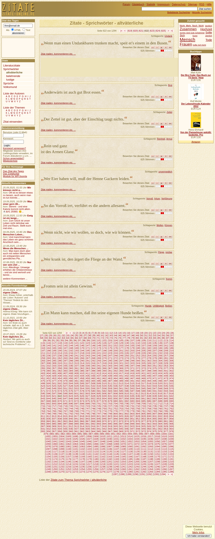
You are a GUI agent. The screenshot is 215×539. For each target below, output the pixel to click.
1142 (95, 454)
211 (43, 353)
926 (149, 426)
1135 (47, 454)
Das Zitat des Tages (13, 171)
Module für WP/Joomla (15, 176)
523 (43, 386)
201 (121, 350)
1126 (116, 451)
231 (155, 353)
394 (127, 370)
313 (76, 363)
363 (88, 368)
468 (138, 378)
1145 (116, 454)
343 (110, 365)
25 (167, 333)
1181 (102, 459)
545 (166, 386)
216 (71, 353)
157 (143, 345)
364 (93, 368)
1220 (109, 464)
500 (48, 383)
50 (141, 335)
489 (121, 381)
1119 (68, 451)
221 (99, 353)
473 (166, 378)
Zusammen (188, 29)
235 (43, 355)
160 (160, 345)
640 (160, 396)
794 (82, 413)
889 (76, 423)
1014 (130, 436)
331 (43, 365)
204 (138, 350)
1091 (136, 446)
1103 (89, 449)
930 (171, 426)
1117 (54, 451)
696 (71, 403)
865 (76, 421)
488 (116, 381)
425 (166, 373)
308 (48, 363)
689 (166, 401)
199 (110, 350)
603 (88, 393)
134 (149, 343)
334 (60, 365)
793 (76, 413)
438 (104, 376)
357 (54, 368)
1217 (89, 464)
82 (146, 338)
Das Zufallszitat (11, 173)
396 (138, 370)
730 (127, 406)
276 (138, 358)
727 (110, 406)
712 (160, 403)
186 (171, 348)
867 (88, 421)
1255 (89, 469)
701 (99, 403)
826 (127, 416)
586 (127, 391)
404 (48, 373)
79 (133, 338)
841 (76, 418)
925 (143, 426)
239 (65, 355)
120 (71, 343)
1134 (170, 451)
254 (149, 355)
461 (99, 378)
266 (82, 358)
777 (121, 411)
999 (158, 434)
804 (138, 413)
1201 (109, 461)
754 (127, 408)
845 (99, 418)
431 (65, 376)
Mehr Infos (198, 532)
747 (88, 408)
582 (104, 391)
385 (76, 370)
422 (149, 373)
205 (143, 350)
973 (143, 431)
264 (71, 358)
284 (48, 360)
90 (49, 340)
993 (124, 434)
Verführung (166, 198)
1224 (136, 464)
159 (155, 345)
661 (143, 398)
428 (48, 376)
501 (54, 383)
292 (93, 360)
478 (60, 381)
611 (132, 393)
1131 (150, 451)
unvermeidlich (165, 171)
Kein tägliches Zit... (14, 320)
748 (93, 408)
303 (155, 360)
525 (54, 386)
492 (138, 381)
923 (132, 426)
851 (132, 418)
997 (147, 434)
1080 (61, 446)
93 (62, 340)
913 (76, 426)
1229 (170, 464)
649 (76, 398)
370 (127, 368)
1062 (68, 444)
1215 (75, 464)
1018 (157, 436)
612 (138, 393)
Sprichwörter (11, 69)
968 (116, 431)
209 (166, 350)
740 (48, 408)
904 (160, 423)
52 (150, 335)
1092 (143, 446)
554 (82, 388)
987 (91, 434)
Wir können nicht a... (17, 188)
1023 (61, 439)
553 (76, 388)
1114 (164, 449)
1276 (102, 471)
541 (143, 386)
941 (99, 429)
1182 (109, 459)
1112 (150, 449)
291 (88, 360)
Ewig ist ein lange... (18, 216)
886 (60, 423)
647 (65, 398)
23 (159, 333)
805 (143, 413)
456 (71, 378)
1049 (109, 441)
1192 (47, 461)
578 (82, 391)
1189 (157, 459)
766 (60, 411)
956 (48, 431)
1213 (61, 464)
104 (116, 340)
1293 (155, 474)
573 (54, 391)
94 (66, 340)
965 (99, 431)
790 (60, 413)
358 (60, 368)
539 (132, 386)
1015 (136, 436)
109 (143, 340)
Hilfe (209, 4)
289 (76, 360)
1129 (136, 451)
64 (67, 338)
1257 (102, 469)
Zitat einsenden (12, 121)
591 (155, 391)
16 (128, 333)
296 (116, 360)
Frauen (186, 44)
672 (71, 401)
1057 (164, 441)
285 (54, 360)
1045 (82, 441)
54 (159, 335)
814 (60, 416)
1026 (82, 439)
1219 (102, 464)
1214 (68, 464)
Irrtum (157, 198)
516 (138, 383)
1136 (54, 454)
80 (137, 338)
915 (88, 426)
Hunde (148, 306)
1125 (109, 451)
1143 (102, 454)
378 (171, 368)
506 (82, 383)
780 (138, 411)
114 (171, 340)
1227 (157, 464)
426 (171, 373)
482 (82, 381)
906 (171, 423)
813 (54, 416)
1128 (130, 451)
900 (138, 423)
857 (166, 418)
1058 (170, 441)
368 (116, 368)
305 (166, 360)
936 (71, 429)
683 (132, 401)
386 (82, 370)
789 (54, 413)
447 (155, 376)
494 (149, 381)
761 (166, 408)
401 (166, 370)
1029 (102, 439)
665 (166, 398)
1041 (54, 441)
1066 (95, 444)
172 (93, 348)
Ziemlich (208, 36)
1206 (143, 461)
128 (116, 343)
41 (102, 335)
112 (160, 340)
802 (127, 413)
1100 (68, 449)
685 (143, 401)
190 (60, 350)
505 (76, 383)
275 (132, 358)
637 (143, 396)
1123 (95, 451)
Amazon (195, 141)
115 (43, 343)
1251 (61, 469)
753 (121, 408)
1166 (130, 456)
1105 (102, 449)
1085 (95, 446)
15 (124, 333)
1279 (123, 471)
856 (160, 418)
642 (171, 396)
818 (82, 416)
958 (60, 431)
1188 (150, 459)
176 (116, 348)
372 (138, 368)
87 (167, 338)
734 (149, 406)
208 (160, 350)
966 (104, 431)
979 (46, 434)
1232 (61, 466)
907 (43, 426)
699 (88, 403)
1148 (136, 454)
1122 (89, 451)
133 (143, 343)
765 (54, 411)
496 (160, 381)
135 (155, 343)
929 (166, 426)
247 (110, 355)
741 (54, 408)
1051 (123, 441)
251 (132, 355)
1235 (82, 466)
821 (99, 416)
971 (132, 431)
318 (104, 363)
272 (116, 358)
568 (160, 388)
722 (82, 406)
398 (149, 370)
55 (163, 335)
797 (99, 413)
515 (132, 383)
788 (48, 413)
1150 (150, 454)
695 (65, 403)
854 (149, 418)
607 (110, 393)
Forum (126, 4)
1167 (136, 456)
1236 (89, 466)
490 (127, 381)
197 (99, 350)
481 (76, 381)
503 (65, 383)
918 (104, 426)
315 (88, 363)
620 (135, 30)
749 (99, 408)
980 (52, 434)
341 (99, 365)
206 (149, 350)
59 (46, 338)
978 (171, 431)
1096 (170, 446)
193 (76, 350)
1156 (61, 456)
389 (99, 370)
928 (160, 426)
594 (171, 391)
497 (166, 381)
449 (166, 376)
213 (54, 353)
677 (99, 401)
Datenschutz (179, 4)
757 (143, 408)
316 (93, 363)
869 (99, 421)
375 (155, 368)
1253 (75, 469)
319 (110, 363)
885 (54, 423)
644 (48, 398)
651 (88, 398)
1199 (95, 461)
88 (172, 338)
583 (110, 391)
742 (60, 408)
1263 (143, 469)
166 (60, 348)
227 (132, 353)
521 (166, 383)
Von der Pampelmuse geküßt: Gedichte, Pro (195, 133)
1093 (150, 446)
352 (160, 365)
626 (82, 396)
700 (93, 403)
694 (60, 403)
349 (143, 365)
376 (160, 368)
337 (76, 365)
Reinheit (161, 139)
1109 (130, 449)
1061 (61, 444)
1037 (157, 439)
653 (99, 398)
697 (76, 403)
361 (76, 368)
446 (149, 376)
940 (93, 429)
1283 (150, 471)
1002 (47, 436)
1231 (54, 466)
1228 (164, 464)
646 (60, 398)
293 (99, 360)
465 (121, 378)
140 (48, 345)
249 (121, 355)
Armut (169, 139)
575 (65, 391)
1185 (130, 459)
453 (54, 378)
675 (88, 401)
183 (155, 348)
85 (159, 338)
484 (93, 381)
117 (54, 343)
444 (138, 376)
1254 (82, 469)
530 (82, 386)
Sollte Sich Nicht (199, 45)
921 (121, 426)
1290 (135, 474)
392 (116, 370)
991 (113, 434)
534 (104, 386)
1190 (164, 459)
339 (88, 365)
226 (127, 353)
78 (128, 338)
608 (116, 393)
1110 (136, 449)
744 (71, 408)
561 (121, 388)
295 (110, 360)
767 (65, 411)
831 (155, 416)
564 (138, 388)
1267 (170, 469)
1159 (82, 456)
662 (149, 398)
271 (110, 358)
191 (65, 350)
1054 (143, 441)
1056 (157, 441)
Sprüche (8, 83)
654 (104, 398)
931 (43, 429)
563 (132, 388)
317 (99, 363)
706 (127, 403)
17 (133, 333)
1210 (170, 461)
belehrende (13, 76)
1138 (68, 454)
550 (60, 388)
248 (116, 355)
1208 (157, 461)
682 (127, 401)
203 (132, 350)
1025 (75, 439)
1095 (164, 446)
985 (80, 434)
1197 (82, 461)
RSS (201, 4)
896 (116, 423)
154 (127, 345)
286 (60, 360)
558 (104, 388)
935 (65, 429)
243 (88, 355)
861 (54, 421)
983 (68, 434)
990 (107, 434)
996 (141, 434)
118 (60, 343)
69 (89, 338)
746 (82, 408)
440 (116, 376)
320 (116, 363)
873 (121, 421)
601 (76, 393)
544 (160, 386)
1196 (75, 461)
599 (65, 393)
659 (132, 398)
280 (160, 358)
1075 (157, 444)
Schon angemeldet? (13, 158)
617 (166, 393)
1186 (136, 459)
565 (143, 388)
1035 (143, 439)
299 (132, 360)
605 (99, 393)
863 (65, 421)
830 (149, 416)
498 (171, 381)
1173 (47, 459)
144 (71, 345)
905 (166, 423)
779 (132, 411)
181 (143, 348)
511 (110, 383)
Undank (168, 36)
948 (138, 429)
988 (96, 434)
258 (171, 355)
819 (88, 416)
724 (93, 406)
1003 (54, 436)
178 (127, 348)
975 (155, 431)
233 (166, 353)
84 (154, 338)
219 (88, 353)
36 (81, 335)
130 (127, 343)
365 (99, 368)
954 (171, 429)
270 (104, 358)
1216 (82, 464)
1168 (143, 456)
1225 (143, 464)
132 (138, 343)
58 (41, 338)
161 (166, 345)
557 (99, 388)
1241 (123, 466)
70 (94, 338)
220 (93, 353)
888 (71, 423)
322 (127, 363)
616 (160, 393)
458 (82, 378)
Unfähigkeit (158, 306)
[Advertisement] (117, 67)
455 (65, 378)
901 (143, 423)
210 (171, 350)
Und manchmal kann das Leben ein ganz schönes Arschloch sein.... (18, 239)
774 (104, 411)
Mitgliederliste (10, 161)
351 (155, 365)
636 (138, 396)
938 (82, 429)
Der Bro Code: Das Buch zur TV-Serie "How (196, 76)
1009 (95, 436)
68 (85, 338)
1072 (136, 444)
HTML (18, 30)
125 (99, 343)
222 (104, 353)
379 (43, 370)
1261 (130, 469)
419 (132, 373)
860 (48, 421)
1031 (116, 439)
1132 (157, 451)
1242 (130, 466)
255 (155, 355)
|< (121, 30)
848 (116, 418)
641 (166, 396)
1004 (61, 436)
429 (54, 376)
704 (116, 403)
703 (110, 403)
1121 (82, 451)
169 (76, 348)
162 (171, 345)
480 (71, 381)
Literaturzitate (11, 65)
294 (104, 360)
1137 (61, 454)
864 (71, 421)
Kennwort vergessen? (14, 148)
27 (41, 335)
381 (54, 370)
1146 (123, 454)
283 (43, 360)
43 (111, 335)
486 (104, 381)
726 (104, 406)
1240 (116, 466)
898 (127, 423)
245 (99, 355)
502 (60, 383)
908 (48, 426)
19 (141, 333)
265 (76, 358)
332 (48, 365)
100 (93, 340)
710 (149, 403)
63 (63, 338)
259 (43, 358)
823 (110, 416)
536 (116, 386)
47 (128, 335)
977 (166, 431)
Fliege (161, 252)
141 (54, 345)
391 (110, 370)
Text (28, 30)
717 (54, 406)
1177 (75, 459)
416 (116, 373)
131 (132, 343)
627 (88, 396)
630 (104, 396)
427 (43, 376)
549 (54, 388)
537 (121, 386)
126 (104, 343)
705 (121, 403)
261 (54, 358)
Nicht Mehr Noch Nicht (192, 26)
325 (143, 363)
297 (121, 360)
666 (171, 398)
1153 (170, 454)
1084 (89, 446)
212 (48, 353)
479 (65, 381)
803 (132, 413)
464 (116, 378)
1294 (162, 474)
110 (149, 340)
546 (171, 386)
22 (154, 333)
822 (104, 416)
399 (155, 370)
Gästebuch (138, 4)
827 (132, 416)
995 (135, 434)
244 (93, 355)
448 (160, 376)
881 (166, 421)
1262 (136, 469)
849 (121, 418)
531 (88, 386)
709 (143, 403)
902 (149, 423)
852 (138, 418)
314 (82, 363)
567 (155, 388)
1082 (75, 446)
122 (82, 343)
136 (160, 343)
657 (121, 398)
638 (149, 396)
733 (143, 406)
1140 (82, 454)
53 (154, 335)
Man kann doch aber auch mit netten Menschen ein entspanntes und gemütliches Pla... (17, 255)
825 (121, 416)
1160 (89, 456)
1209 (164, 461)
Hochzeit (206, 29)
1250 (54, 469)
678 (104, 401)
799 (110, 413)
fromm (169, 279)
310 (60, 363)
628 (93, 396)
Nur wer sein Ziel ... (17, 263)
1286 (170, 471)
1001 (170, 434)
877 (143, 421)
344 (116, 365)
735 (155, 406)
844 (93, 418)
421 (143, 373)
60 (50, 338)
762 (171, 408)
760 (160, 408)
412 (93, 373)
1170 (157, 456)
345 (121, 365)
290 (82, 360)
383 (65, 370)
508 (93, 383)
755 (132, 408)
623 (152, 30)
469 (143, 378)
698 (82, 403)
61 (54, 338)
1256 (95, 469)
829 (143, 416)
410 (82, 373)
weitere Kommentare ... (15, 278)
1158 (75, 456)
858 (171, 418)
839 (65, 418)
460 (93, 378)
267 (88, 358)
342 (104, 365)
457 (76, 378)
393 (121, 370)
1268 (47, 471)
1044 (75, 441)
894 (104, 423)
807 (155, 413)
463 (110, 378)
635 (132, 396)
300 (138, 360)
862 (60, 421)
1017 (150, 436)
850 (127, 418)
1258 (109, 469)
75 (115, 338)
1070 (123, 444)
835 (43, 418)
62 (59, 338)
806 (149, 413)
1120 (75, 451)
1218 (95, 464)
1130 (143, 451)
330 (171, 363)
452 (48, 378)
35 (76, 335)
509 (99, 383)
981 (57, 434)
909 (54, 426)
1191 (170, 459)
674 (82, 401)
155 (132, 345)
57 (172, 335)
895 (110, 423)
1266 (164, 469)
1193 (54, 461)
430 (60, 376)
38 (89, 335)
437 (99, 376)
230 (149, 353)
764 (48, 411)
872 (116, 421)
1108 (123, 449)
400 (160, 370)
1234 (75, 466)
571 (43, 391)
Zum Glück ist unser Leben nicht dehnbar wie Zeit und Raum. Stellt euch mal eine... (17, 224)
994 (130, 434)
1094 (157, 446)
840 (71, 418)
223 (110, 353)
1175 (61, 459)
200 (116, 350)
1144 (109, 454)
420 (138, 373)
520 (160, 383)
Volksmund (10, 87)
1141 (89, 454)
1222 (123, 464)
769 (76, 411)
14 (120, 333)
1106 (109, 449)
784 (160, 411)
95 (71, 340)
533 (99, 386)
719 (65, 406)
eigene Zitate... (11, 292)
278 (149, 358)
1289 (128, 474)
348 (138, 365)
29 (50, 335)
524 (48, 386)
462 (104, 378)
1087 (109, 446)
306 (171, 360)
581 (99, 391)
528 (71, 386)
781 (143, 411)
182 (149, 348)
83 (150, 338)
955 (43, 431)
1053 (136, 441)
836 (48, 418)
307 (43, 363)
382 (60, 370)
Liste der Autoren (13, 93)
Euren (195, 36)
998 (152, 434)
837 (54, 418)
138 (171, 343)
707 (132, 403)
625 (163, 30)
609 (121, 393)
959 (65, 431)
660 (138, 398)
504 (71, 383)
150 (104, 345)
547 (43, 388)
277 (143, 358)
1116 (47, 451)
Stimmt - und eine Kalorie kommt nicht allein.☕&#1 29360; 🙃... (17, 209)
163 (43, 348)
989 (102, 434)
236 (48, 355)
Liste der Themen (14, 107)
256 (160, 355)
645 (54, 398)
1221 (116, 464)
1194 (61, 461)
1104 (95, 449)
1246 (157, 466)
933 (54, 429)
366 (104, 368)
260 (48, 358)
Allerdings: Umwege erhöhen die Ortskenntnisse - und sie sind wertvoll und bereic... (17, 271)
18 (137, 333)
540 (138, 386)
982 (63, 434)
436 (93, 376)
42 (107, 335)
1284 (157, 471)
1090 (130, 446)
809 (166, 413)
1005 (68, 436)
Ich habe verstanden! (198, 536)
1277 (109, 471)
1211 (47, 464)
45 (120, 335)
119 (65, 343)
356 (48, 368)
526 (60, 386)
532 (93, 386)
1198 (89, 461)
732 (138, 406)
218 (82, 353)
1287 (115, 474)
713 (166, 403)
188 (48, 350)
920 (116, 426)
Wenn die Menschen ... (15, 248)
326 (149, 363)
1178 (82, 459)
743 (65, 408)
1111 (143, 449)
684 (138, 401)
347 (132, 365)
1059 (47, 444)
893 (99, 423)
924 (138, 426)
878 (149, 421)
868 (93, 421)
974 (149, 431)
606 (104, 393)
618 (171, 393)
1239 (109, 466)
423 (155, 373)
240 (71, 355)
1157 (68, 456)
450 (171, 376)
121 (76, 343)
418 (127, 373)
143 (65, 345)
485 (99, 381)
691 (43, 403)
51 (146, 335)
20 (146, 333)
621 (141, 30)
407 (65, 373)
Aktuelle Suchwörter (202, 12)
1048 (102, 441)
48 (133, 335)
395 (132, 370)
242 (82, 355)
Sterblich (208, 26)
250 (127, 355)
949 (143, 429)
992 (119, 434)
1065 (89, 444)
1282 (143, 471)
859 (43, 421)
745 (76, 408)
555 (88, 388)
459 (88, 378)
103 (110, 340)
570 (171, 388)
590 (149, 391)
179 (132, 348)
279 (155, 358)
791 (65, 413)
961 (76, 431)
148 (93, 345)
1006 (75, 436)
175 (110, 348)
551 (65, 388)
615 (155, 393)
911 (65, 426)
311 (65, 363)
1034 (136, 439)
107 (132, 340)
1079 (54, 446)
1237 (95, 466)
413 (99, 373)
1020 (170, 436)
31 (59, 335)
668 (48, 401)
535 (110, 386)
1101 (75, 449)
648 (71, 398)
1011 (109, 436)
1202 (116, 461)
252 (138, 355)
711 (155, 403)
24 (163, 333)
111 (155, 340)
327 (155, 363)
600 (71, 393)
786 (171, 411)
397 (143, 370)
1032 (123, 439)
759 (155, 408)
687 (155, 401)
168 (71, 348)
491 (132, 381)
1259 (116, 469)
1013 (123, 436)
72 (102, 338)
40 (98, 335)
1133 (164, 451)
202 (127, 350)
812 (48, 416)
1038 (164, 439)
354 (171, 365)
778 (127, 411)
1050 (116, 441)
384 (71, 370)
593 (166, 391)
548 (48, 388)
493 (143, 381)
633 (121, 396)
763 (43, 411)
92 (58, 340)
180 (138, 348)
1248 (170, 466)
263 (65, 358)
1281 (136, 471)
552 (71, 388)
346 (127, 365)
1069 (116, 444)
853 (143, 418)
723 (88, 406)
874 (127, 421)
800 (116, 413)
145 (76, 345)
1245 (150, 466)
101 (99, 340)
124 (93, 343)
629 (99, 396)
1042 (61, 441)
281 (166, 358)
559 (110, 388)
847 (110, 418)
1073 (143, 444)
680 (116, 401)
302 (149, 360)
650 (82, 398)
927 (155, 426)
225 (121, 353)
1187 (143, 459)
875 (132, 421)
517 (143, 383)
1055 (150, 441)
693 (54, 403)
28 (46, 335)
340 (93, 365)
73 (107, 338)
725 (99, 406)
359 (65, 368)
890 (82, 423)
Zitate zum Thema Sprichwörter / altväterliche (78, 479)
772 (93, 411)
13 (115, 333)
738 (171, 406)
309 (54, 363)
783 (155, 411)
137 (166, 343)
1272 (75, 471)
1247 (164, 466)
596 (48, 393)
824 (116, 416)
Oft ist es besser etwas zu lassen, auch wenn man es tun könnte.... (18, 195)
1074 (150, 444)
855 (155, 418)
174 (104, 348)
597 (54, 393)
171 (88, 348)
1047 (95, 441)
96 (75, 340)
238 (60, 355)
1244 (143, 466)
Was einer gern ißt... (17, 202)
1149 (143, 454)
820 (93, 416)
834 (171, 416)
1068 (109, 444)
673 (76, 401)
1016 (143, 436)
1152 (164, 454)
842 (82, 418)
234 (171, 353)
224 (116, 353)
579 (88, 391)
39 (94, 335)
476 (48, 381)
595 (43, 393)
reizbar (168, 252)
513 (121, 383)
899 (132, 423)
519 (155, 383)
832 (160, 416)
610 (127, 393)
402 (171, 370)
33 (67, 335)
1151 (157, 454)
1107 (116, 449)
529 (76, 386)
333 (54, 365)
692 (48, 403)
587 (132, 391)
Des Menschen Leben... (17, 233)
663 (155, 398)
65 (72, 338)
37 (85, 335)
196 (93, 350)
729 (121, 406)
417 (121, 373)
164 (48, 348)
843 (88, 418)
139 (43, 345)
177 (121, 348)
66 (76, 338)
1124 (102, 451)
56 (167, 335)
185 (166, 348)
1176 (68, 459)
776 (116, 411)
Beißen (168, 306)
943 (110, 429)
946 (127, 429)
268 (93, 358)
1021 (47, 439)
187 (43, 350)
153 (121, 345)
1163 (109, 456)
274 (127, 358)
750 (104, 408)
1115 (170, 449)
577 (76, 391)
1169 (150, 456)
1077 (170, 444)
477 (54, 381)
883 (43, 423)
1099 (61, 449)
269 (99, 358)
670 (60, 401)
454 (60, 378)
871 (110, 421)
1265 (157, 469)
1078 (47, 446)
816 (71, 416)
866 (82, 421)
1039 (170, 439)
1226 (150, 464)
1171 (164, 456)
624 (158, 30)
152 (116, 345)
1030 (109, 439)
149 (99, 345)
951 (155, 429)
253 (143, 355)
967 (110, 431)
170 (82, 348)
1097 (47, 449)
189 (54, 350)
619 (130, 30)
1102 (82, 449)
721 (76, 406)
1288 (121, 474)
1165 (123, 456)
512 (116, 383)
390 (104, 370)
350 (149, 365)
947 (132, 429)
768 (71, 411)
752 (116, 408)
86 (163, 338)
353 (166, 365)
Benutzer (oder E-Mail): (15, 132)
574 (60, 391)
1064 (82, 444)
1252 (68, 469)
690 (171, 401)
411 (88, 373)
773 (99, 411)
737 (166, 406)
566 (149, 388)
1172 (170, 456)
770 (82, 411)
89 (45, 340)
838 (60, 418)
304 (160, 360)
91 (53, 340)
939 (88, 429)
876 (138, 421)
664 (160, 398)
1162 (102, 456)
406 (60, 373)
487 (110, 381)
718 (60, 406)
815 (65, 416)
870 (104, 421)
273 (121, 358)
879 (155, 421)
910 (60, 426)
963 (88, 431)
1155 (54, 456)
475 (43, 381)
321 (121, 363)
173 (99, 348)
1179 (89, 459)
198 (104, 350)
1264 (150, 469)
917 (99, 426)
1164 (116, 456)
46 (124, 335)
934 (60, 429)
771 (88, 411)
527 (65, 386)
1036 (150, 439)
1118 (61, 451)
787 (43, 413)
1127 (123, 451)
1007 (82, 436)
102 (104, 340)
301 (143, 360)
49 (137, 335)
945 (121, 429)
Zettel (169, 112)
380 (48, 370)
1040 (47, 441)
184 (160, 348)
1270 (61, 471)
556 (93, 388)
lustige (10, 79)
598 (60, 393)
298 (127, 360)
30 (54, 335)
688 (160, 401)
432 (71, 376)
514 (127, 383)
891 (88, 423)
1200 (102, 461)
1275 (95, 471)
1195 (68, 461)
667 (43, 401)
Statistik (150, 4)
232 (160, 353)
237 (54, 355)
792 (71, 413)
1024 (68, 439)
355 (43, 368)
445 (143, 376)
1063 (75, 444)
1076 (164, 444)
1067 (102, 444)
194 (82, 350)
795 (88, 413)
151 (110, 345)
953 (166, 429)
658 (127, 398)
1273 (82, 471)
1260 (123, 469)
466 (127, 378)
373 (143, 368)
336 (71, 365)
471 (155, 378)
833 (166, 416)
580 (93, 391)
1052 (130, 441)
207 (155, 350)
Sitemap (192, 4)
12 (111, 333)
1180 (95, 459)
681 (121, 401)
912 (71, 426)
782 (149, 411)
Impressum (163, 4)
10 (102, 333)
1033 (130, 439)
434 (82, 376)
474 (171, 378)
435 (88, 376)
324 (138, 363)
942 (104, 429)
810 (171, 413)
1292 (149, 474)
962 (82, 431)
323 (132, 363)
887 (65, 423)
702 (104, 403)
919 (110, 426)
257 (166, 355)
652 (93, 398)
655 (110, 398)
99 (88, 340)
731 (132, 406)
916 (93, 426)
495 (155, 381)
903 (155, 423)
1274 (89, 471)
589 (143, 391)
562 (127, 388)
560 (116, 388)
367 (110, 368)
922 (127, 426)
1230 (47, 466)
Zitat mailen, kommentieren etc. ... (58, 54)
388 (93, 370)
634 (127, 396)
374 (149, 368)
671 (65, 401)
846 (104, 418)
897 (121, 423)
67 (81, 338)
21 (150, 333)
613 (143, 393)
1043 (68, 441)
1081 (68, 446)
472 (160, 378)
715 (43, 406)
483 (88, 381)
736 (160, 406)
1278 (116, 471)
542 (149, 386)
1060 (54, 444)
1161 (95, 456)
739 (43, 408)
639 (155, 396)
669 (54, 401)
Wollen (160, 225)
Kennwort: (8, 138)
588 (138, 391)
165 (54, 348)
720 (71, 406)
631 (110, 396)
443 (132, 376)
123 (88, 343)
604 (93, 393)
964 (93, 431)
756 (138, 408)
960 (71, 431)
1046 (89, 441)
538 (127, 386)
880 (160, 421)
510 (104, 383)
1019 (164, 436)
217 (76, 353)
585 (121, 391)
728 (116, 406)
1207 (150, 461)
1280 (130, 471)
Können (168, 225)
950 (149, 429)
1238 (102, 466)
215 (65, 353)
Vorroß (149, 198)
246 (104, 355)
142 (60, 345)
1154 (47, 456)
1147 (130, 454)
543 (155, 386)
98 (84, 340)
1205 (136, 461)
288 (71, 360)
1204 (130, 461)
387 (88, 370)
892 (93, 423)
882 (171, 421)
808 (160, 413)
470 (149, 378)
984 (74, 434)
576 (71, 391)
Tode (209, 40)
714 (171, 403)
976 (160, 431)
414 (104, 373)
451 (43, 378)
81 (141, 338)
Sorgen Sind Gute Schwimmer (192, 33)
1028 (95, 439)
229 (143, 353)
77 (124, 338)
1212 (54, 464)
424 (160, 373)
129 (121, 343)
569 (166, 388)
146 (82, 345)
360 (71, 368)
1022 (54, 439)
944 (116, 429)
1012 (116, 436)
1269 (54, 471)
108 (138, 340)
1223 (130, 464)
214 (60, 353)
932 (48, 429)
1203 (123, 461)
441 (121, 376)
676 (93, 401)
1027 (89, 439)
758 (149, 408)
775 (110, 411)
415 (110, 373)
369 (121, 368)
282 (171, 358)
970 (127, 431)
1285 (164, 471)
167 (65, 348)
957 (54, 431)
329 (166, 363)
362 (82, 368)
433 (76, 376)
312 (71, 363)
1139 (75, 454)
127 (110, 343)
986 (85, 434)
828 (138, 416)
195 (88, 350)
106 (127, 340)
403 (43, 373)
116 (48, 343)
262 (60, 358)
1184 (123, 459)
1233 (68, 466)
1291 (142, 474)
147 (88, 345)
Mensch (187, 39)
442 (127, 376)
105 (121, 340)
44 (115, 335)
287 (65, 360)
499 (43, 383)
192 (71, 350)
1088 (116, 446)
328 (160, 363)
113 (166, 340)
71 (98, 338)
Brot (170, 85)
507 (88, 383)
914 (82, 426)
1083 (82, 446)
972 (138, 431)
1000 (164, 434)
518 (149, 383)
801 (121, 413)
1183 (116, 459)
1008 (89, 436)
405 (54, 373)
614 (149, 393)
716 (48, 406)
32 (63, 335)
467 (132, 378)
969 (121, 431)
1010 (102, 436)
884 (48, 423)
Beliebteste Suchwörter (178, 12)
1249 (47, 469)
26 (172, 333)
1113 (157, 449)
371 (132, 368)
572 (48, 391)
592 (160, 391)
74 (111, 338)
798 (104, 413)
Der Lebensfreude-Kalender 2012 (195, 104)
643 (43, 398)
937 (76, 429)
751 (110, 408)
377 (166, 368)
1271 (68, 471)
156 (138, 345)
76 (120, 338)
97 (79, 340)
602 (82, 393)
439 (110, 376)
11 (107, 333)
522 (171, 383)
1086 (102, 446)
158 (149, 345)
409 (76, 373)
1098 (54, 449)
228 (138, 353)
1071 (130, 444)
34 (72, 335)
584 (116, 391)
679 (110, 401)
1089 (123, 446)
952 (160, 429)
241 (76, 355)
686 (149, 401)
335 (65, 365)
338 (82, 365)
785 (166, 411)
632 (116, 396)
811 (43, 416)
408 (71, 373)
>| (172, 30)
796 (93, 413)
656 (116, 398)
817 (76, 416)
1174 (54, 459)
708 (138, 403)
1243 (136, 466)
